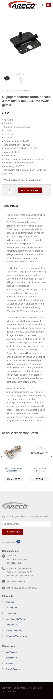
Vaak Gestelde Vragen (16, 619)
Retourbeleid (11, 625)
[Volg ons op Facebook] (18, 542)
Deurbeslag (8, 91)
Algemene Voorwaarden (16, 636)
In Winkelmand (30, 190)
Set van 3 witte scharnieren (39, 469)
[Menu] (4, 4)
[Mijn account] (42, 5)
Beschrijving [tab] (11, 206)
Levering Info (11, 608)
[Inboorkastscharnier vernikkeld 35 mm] (13, 451)
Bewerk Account (13, 669)
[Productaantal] (9, 190)
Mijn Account (11, 652)
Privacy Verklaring (14, 630)
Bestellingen (11, 658)
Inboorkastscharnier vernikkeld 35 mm (13, 469)
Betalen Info (11, 613)
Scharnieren (23, 91)
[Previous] (2, 462)
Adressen (10, 663)
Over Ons (10, 602)
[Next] (51, 462)
